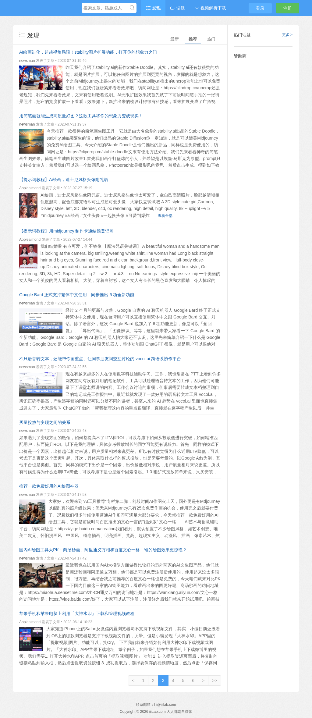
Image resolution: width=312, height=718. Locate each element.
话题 (177, 7)
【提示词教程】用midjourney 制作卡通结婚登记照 (66, 231)
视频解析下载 (210, 7)
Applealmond (30, 188)
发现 (153, 7)
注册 (287, 8)
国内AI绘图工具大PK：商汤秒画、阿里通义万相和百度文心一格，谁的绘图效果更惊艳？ (103, 549)
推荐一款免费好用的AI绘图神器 (49, 486)
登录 (260, 8)
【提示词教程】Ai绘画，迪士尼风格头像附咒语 (63, 179)
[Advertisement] (263, 153)
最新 (174, 39)
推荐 (193, 39)
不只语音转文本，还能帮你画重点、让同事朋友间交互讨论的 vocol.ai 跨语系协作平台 (100, 358)
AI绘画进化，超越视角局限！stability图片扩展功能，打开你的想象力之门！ (90, 52)
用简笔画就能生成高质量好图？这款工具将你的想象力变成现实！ (81, 115)
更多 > (287, 35)
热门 (211, 39)
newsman (27, 61)
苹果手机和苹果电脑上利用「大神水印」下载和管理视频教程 (76, 613)
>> (214, 680)
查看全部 (165, 216)
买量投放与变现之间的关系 (44, 422)
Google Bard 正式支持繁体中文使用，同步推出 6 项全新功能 (76, 294)
